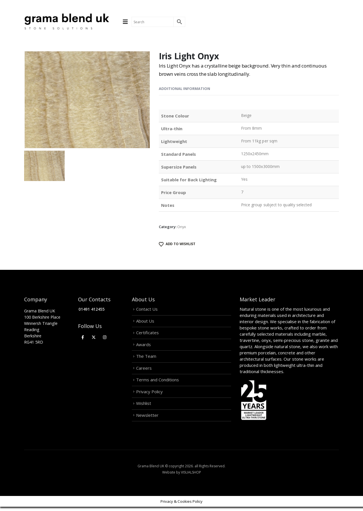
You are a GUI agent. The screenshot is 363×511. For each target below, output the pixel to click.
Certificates (147, 334)
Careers (144, 370)
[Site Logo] (66, 21)
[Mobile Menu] (127, 22)
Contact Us (147, 309)
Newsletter (147, 419)
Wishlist (143, 407)
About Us (145, 321)
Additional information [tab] (184, 88)
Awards (143, 346)
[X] (93, 337)
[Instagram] (104, 337)
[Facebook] (82, 337)
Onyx (181, 226)
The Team (146, 358)
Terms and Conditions (157, 382)
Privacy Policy (149, 395)
